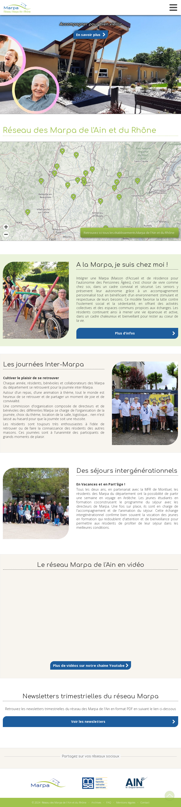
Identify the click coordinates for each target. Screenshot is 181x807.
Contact (144, 802)
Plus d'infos (125, 333)
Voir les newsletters (88, 721)
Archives (96, 802)
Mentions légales (125, 802)
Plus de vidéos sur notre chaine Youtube (88, 665)
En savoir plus (88, 34)
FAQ (108, 802)
